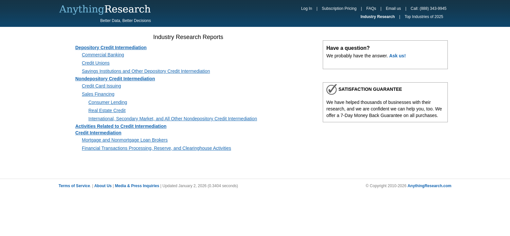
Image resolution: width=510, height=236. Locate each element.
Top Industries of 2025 (424, 16)
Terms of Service (74, 186)
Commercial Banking (103, 54)
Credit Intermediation (98, 132)
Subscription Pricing (339, 8)
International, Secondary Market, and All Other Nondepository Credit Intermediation (172, 118)
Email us (393, 8)
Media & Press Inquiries (137, 186)
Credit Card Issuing (101, 85)
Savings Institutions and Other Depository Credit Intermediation (146, 71)
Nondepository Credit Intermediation (115, 78)
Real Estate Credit (107, 110)
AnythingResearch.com (429, 186)
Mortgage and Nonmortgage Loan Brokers (125, 140)
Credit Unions (96, 63)
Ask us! (397, 55)
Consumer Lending (107, 102)
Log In (306, 8)
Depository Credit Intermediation (111, 47)
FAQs (371, 8)
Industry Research (377, 16)
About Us (103, 186)
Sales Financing (98, 94)
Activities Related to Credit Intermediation (121, 126)
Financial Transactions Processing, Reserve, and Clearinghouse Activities (156, 148)
